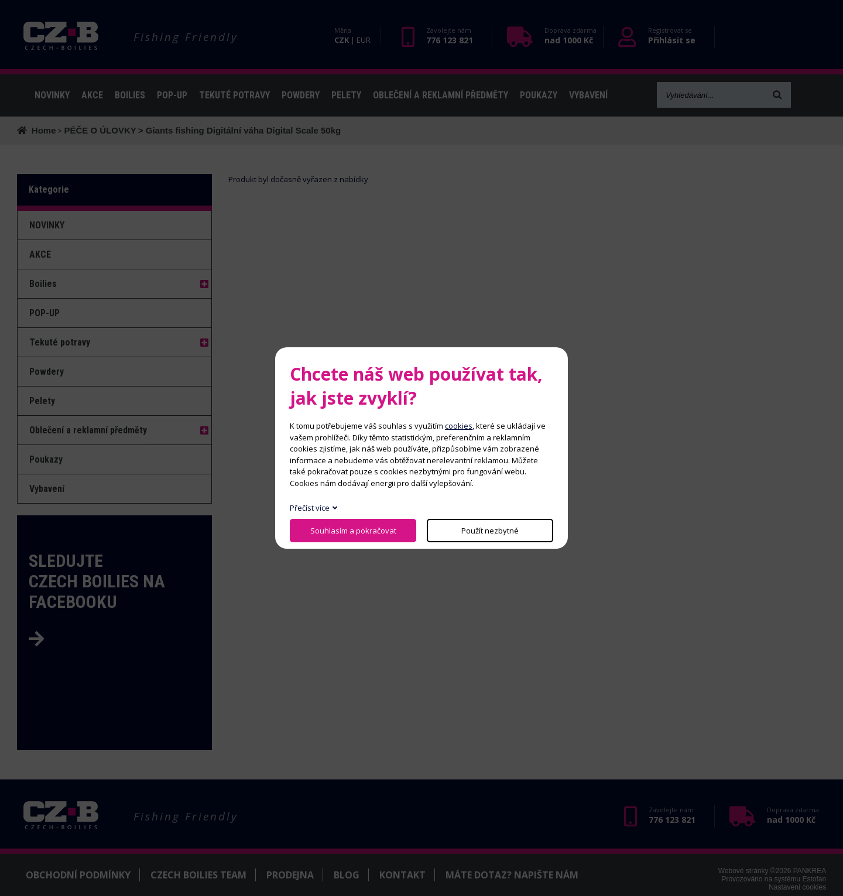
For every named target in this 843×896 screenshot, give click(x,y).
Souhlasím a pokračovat (353, 530)
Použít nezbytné (490, 530)
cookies (458, 425)
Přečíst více (310, 507)
